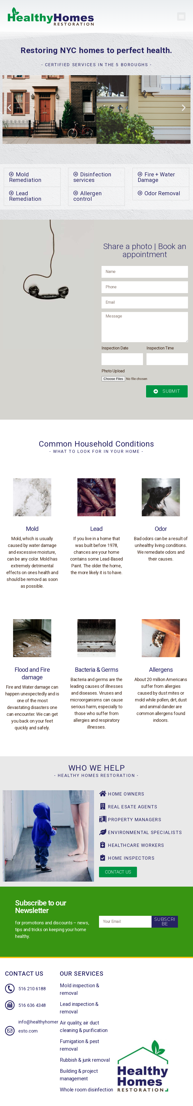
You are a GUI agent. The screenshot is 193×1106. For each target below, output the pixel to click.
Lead (96, 528)
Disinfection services (92, 177)
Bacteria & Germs (96, 669)
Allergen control (87, 196)
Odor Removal (162, 193)
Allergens (161, 669)
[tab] (32, 177)
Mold (32, 528)
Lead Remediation (25, 196)
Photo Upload (113, 371)
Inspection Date (115, 348)
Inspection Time (160, 348)
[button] (181, 16)
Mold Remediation (25, 177)
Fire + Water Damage (156, 177)
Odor (161, 528)
